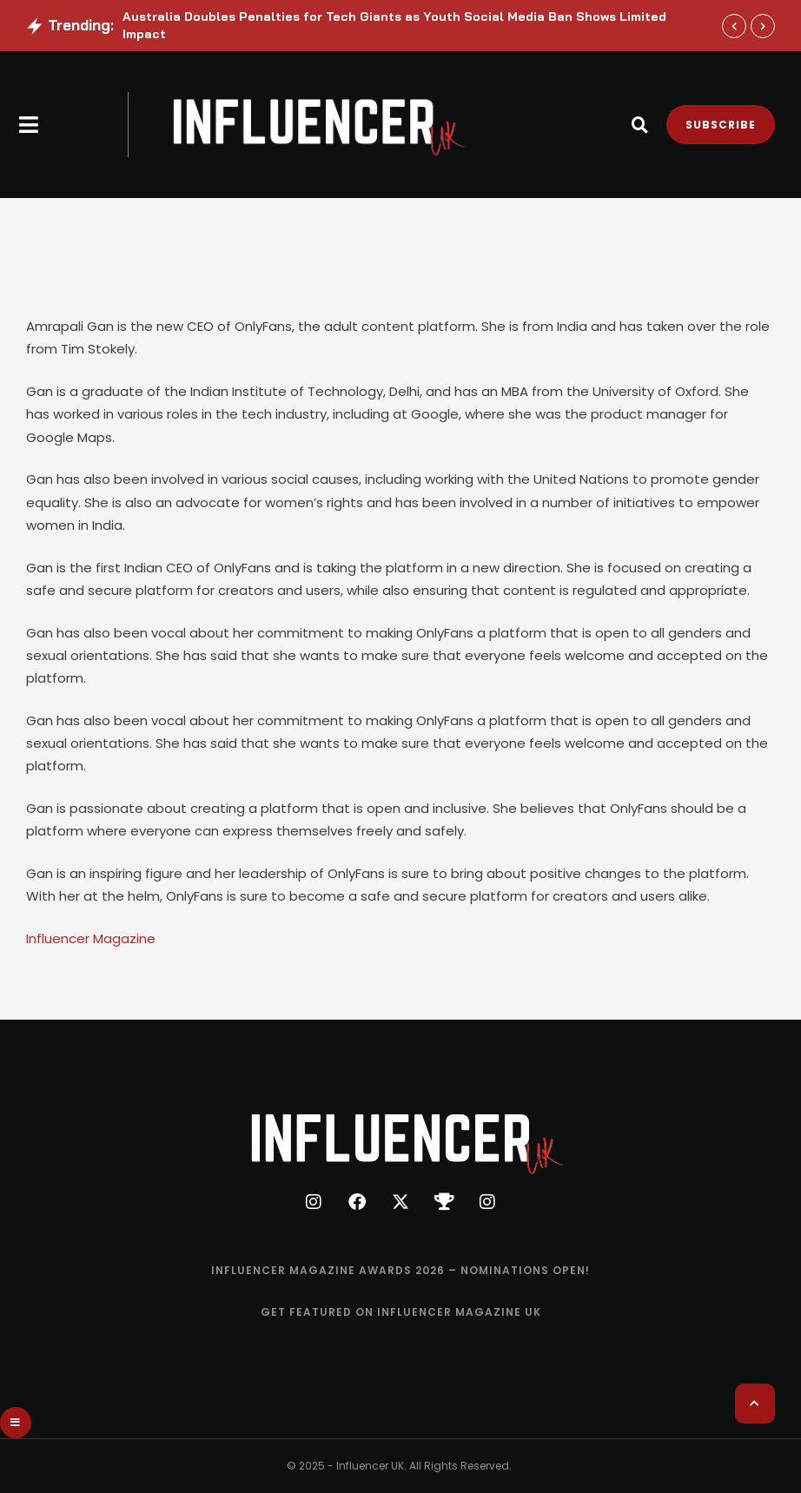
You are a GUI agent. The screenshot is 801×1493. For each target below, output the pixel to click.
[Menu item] (400, 1270)
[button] (29, 124)
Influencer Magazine (91, 938)
